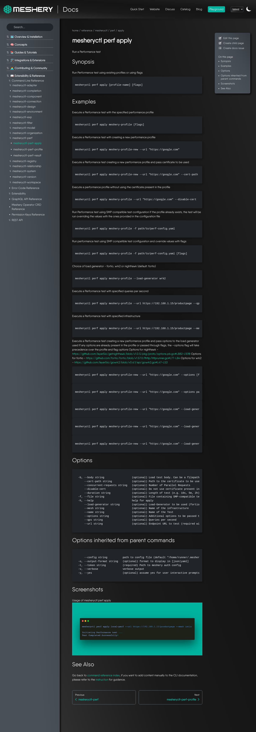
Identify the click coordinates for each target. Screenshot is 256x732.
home (75, 30)
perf (112, 30)
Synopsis (226, 61)
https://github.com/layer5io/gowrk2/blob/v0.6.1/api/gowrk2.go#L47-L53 (120, 362)
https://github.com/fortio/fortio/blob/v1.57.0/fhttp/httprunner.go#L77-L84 (133, 358)
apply (121, 30)
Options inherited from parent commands (234, 77)
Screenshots (228, 83)
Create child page (231, 43)
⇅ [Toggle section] (8, 36)
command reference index (103, 675)
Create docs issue (231, 48)
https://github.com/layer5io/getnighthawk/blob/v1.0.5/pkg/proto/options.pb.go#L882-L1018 (131, 353)
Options (225, 70)
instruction (102, 679)
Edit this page (228, 38)
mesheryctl (101, 30)
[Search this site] (30, 27)
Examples (226, 65)
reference (86, 30)
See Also (226, 88)
